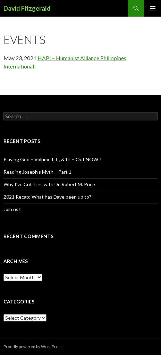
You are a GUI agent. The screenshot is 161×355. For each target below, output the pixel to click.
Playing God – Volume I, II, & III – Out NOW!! (52, 159)
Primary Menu (152, 8)
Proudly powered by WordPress (32, 346)
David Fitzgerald (27, 8)
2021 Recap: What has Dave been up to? (47, 197)
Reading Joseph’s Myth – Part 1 (37, 172)
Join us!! (12, 209)
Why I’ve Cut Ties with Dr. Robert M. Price (49, 184)
